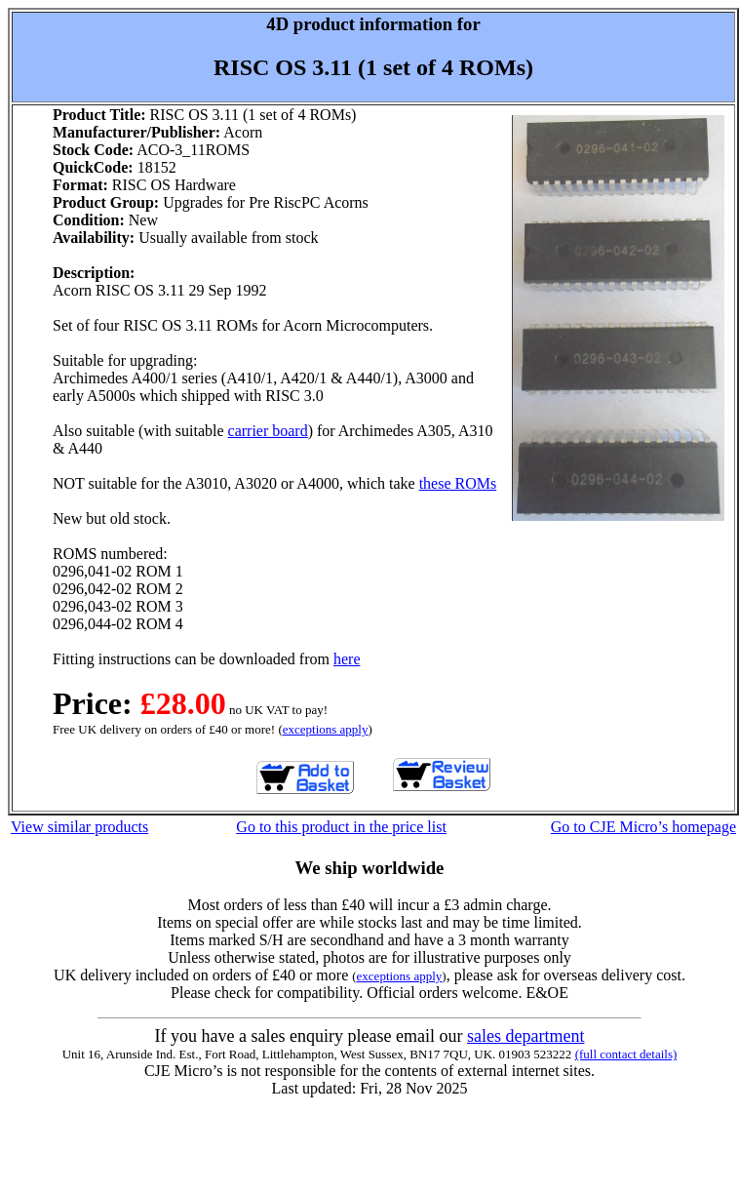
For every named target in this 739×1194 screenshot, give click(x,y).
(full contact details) (626, 1054)
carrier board (268, 430)
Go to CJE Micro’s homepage (643, 826)
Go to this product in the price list (341, 826)
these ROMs (458, 483)
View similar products (79, 826)
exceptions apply (326, 729)
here (347, 659)
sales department (525, 1036)
